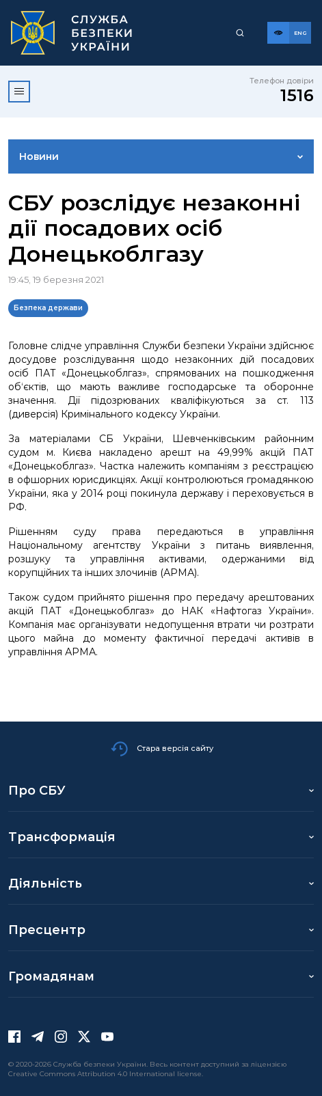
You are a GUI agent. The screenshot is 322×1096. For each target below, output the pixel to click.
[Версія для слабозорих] (278, 33)
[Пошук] (239, 32)
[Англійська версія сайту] (300, 33)
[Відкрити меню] (19, 91)
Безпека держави (48, 307)
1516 (297, 95)
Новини (39, 156)
